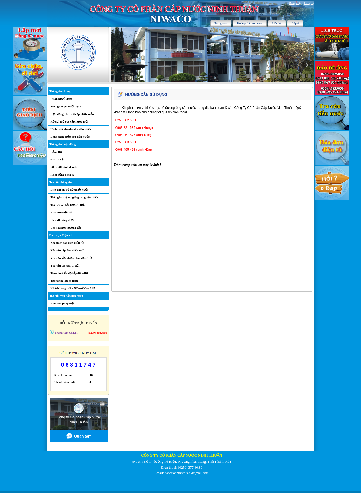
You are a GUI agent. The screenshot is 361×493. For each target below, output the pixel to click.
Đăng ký (309, 3)
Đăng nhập (295, 3)
